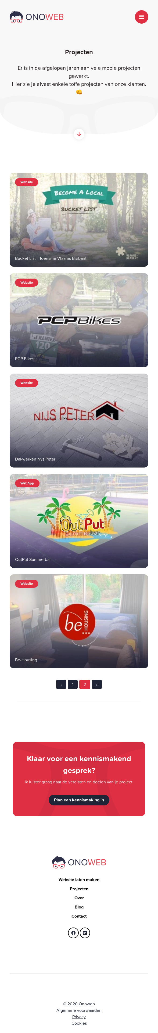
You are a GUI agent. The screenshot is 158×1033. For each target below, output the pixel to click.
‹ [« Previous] (61, 684)
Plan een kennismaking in (79, 800)
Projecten (79, 889)
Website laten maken (79, 880)
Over (79, 898)
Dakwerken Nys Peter (35, 459)
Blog (79, 907)
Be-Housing (26, 660)
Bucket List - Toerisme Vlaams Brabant (51, 258)
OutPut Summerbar (33, 559)
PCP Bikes (24, 359)
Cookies (79, 1023)
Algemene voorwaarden (79, 1010)
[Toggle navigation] (141, 17)
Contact (79, 916)
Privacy (79, 1017)
